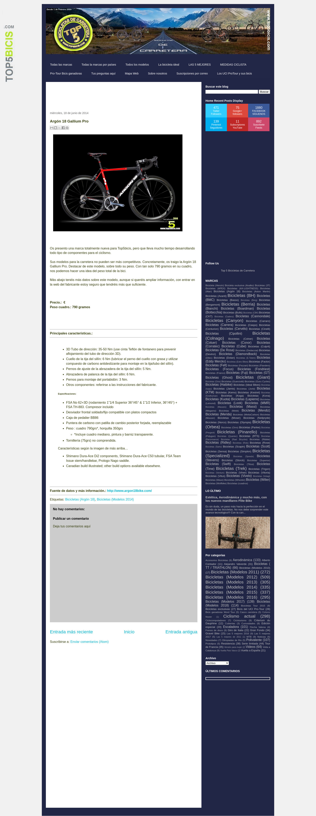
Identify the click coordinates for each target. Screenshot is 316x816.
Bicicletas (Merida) (218, 414)
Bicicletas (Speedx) (243, 456)
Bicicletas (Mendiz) (256, 410)
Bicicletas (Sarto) (213, 447)
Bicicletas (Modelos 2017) (225, 601)
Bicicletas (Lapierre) (245, 399)
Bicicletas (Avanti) (215, 295)
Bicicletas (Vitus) (215, 476)
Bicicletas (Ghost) (219, 377)
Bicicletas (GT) (259, 372)
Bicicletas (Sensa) (216, 451)
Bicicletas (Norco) (215, 422)
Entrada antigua (181, 631)
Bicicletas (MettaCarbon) (246, 414)
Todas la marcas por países (98, 64)
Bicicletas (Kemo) (226, 392)
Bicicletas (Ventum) (214, 473)
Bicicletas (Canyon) (224, 320)
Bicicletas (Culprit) (259, 346)
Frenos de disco (214, 630)
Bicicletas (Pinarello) (237, 431)
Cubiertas (230, 623)
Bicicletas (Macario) (215, 407)
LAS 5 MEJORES (200, 64)
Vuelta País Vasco (228, 650)
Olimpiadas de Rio (232, 640)
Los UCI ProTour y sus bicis (234, 73)
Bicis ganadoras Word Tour (220, 612)
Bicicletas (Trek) (231, 468)
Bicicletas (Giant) (253, 377)
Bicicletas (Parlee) (249, 427)
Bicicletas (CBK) (250, 313)
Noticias (261, 636)
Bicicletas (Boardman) (237, 308)
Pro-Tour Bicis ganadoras (66, 73)
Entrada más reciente (71, 631)
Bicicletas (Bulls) (232, 312)
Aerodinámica (242, 560)
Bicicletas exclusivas (217, 609)
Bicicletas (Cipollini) (223, 333)
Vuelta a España (250, 650)
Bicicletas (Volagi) (261, 476)
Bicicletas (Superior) (258, 460)
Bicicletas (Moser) (229, 417)
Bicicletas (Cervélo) (234, 328)
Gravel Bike (212, 633)
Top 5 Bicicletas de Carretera (238, 270)
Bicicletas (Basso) (228, 300)
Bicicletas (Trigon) (259, 468)
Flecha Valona (257, 627)
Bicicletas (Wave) (214, 480)
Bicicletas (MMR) (257, 403)
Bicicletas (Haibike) (219, 384)
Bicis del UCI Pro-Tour (250, 609)
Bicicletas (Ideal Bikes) (247, 384)
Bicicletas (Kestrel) (249, 392)
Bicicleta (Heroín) (214, 285)
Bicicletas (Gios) (213, 381)
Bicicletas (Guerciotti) (232, 381)
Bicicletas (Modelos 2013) (231, 582)
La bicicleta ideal (168, 64)
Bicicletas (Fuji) (237, 372)
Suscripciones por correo (192, 73)
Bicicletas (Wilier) (258, 479)
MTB (249, 636)
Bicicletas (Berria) (238, 304)
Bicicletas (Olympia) (239, 422)
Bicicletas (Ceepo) (246, 325)
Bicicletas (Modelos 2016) (231, 597)
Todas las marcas (61, 64)
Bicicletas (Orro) (229, 427)
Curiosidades (248, 623)
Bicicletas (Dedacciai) (246, 350)
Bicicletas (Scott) (258, 446)
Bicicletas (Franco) (215, 373)
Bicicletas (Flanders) (259, 365)
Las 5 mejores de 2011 (229, 637)
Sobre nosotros (157, 73)
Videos (250, 646)
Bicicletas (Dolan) (224, 357)
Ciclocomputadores (215, 620)
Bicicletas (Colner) (240, 338)
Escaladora (231, 626)
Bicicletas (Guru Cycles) (257, 381)
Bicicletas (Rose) (260, 442)
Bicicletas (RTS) (249, 436)
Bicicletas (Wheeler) (234, 480)
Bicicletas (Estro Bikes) (238, 362)
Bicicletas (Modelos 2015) (231, 592)
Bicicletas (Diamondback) (238, 354)
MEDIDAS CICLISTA (233, 64)
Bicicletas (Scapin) (234, 446)
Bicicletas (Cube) (233, 346)
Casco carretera (248, 612)
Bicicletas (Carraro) (258, 321)
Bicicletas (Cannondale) (253, 316)
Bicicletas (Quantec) (227, 436)
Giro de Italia (235, 630)
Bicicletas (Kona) (259, 395)
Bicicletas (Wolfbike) (216, 483)
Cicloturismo (239, 620)
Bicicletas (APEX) (215, 288)
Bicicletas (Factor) (259, 361)
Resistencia (228, 643)
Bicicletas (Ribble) (260, 439)
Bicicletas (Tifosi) (244, 464)
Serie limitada (250, 643)
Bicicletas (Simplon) (239, 451)
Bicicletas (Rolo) (241, 443)
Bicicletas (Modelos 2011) (235, 572)
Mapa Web (131, 73)
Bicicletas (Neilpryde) (256, 417)
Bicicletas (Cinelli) (259, 328)
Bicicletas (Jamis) (224, 388)
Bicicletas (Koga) (232, 395)
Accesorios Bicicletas (216, 560)
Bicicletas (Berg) (249, 300)
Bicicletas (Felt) (216, 365)
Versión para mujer (233, 647)
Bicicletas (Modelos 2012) (231, 577)
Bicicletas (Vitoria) (259, 472)
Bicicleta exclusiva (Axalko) (239, 285)
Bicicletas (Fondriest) (254, 369)
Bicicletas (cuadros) (237, 483)
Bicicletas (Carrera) (219, 325)
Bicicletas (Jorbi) (246, 388)
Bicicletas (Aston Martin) (256, 291)
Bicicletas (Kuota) (217, 399)
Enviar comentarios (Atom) (89, 641)
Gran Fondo (257, 630)
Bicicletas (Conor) (237, 342)
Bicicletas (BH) (241, 295)
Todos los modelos (137, 64)
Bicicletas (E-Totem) (246, 358)
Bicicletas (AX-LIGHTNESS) (242, 288)
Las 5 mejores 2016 (238, 633)
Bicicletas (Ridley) (218, 442)
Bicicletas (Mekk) (229, 410)
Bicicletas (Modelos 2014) (115, 499)
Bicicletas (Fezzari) (238, 365)
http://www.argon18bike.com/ (129, 490)
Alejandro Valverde (235, 564)
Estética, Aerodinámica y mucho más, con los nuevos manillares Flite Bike (236, 498)
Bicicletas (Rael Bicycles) (234, 439)
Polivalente (254, 640)
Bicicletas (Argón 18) (80, 499)
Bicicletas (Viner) (236, 472)
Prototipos (210, 643)
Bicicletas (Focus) (219, 369)
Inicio (129, 631)
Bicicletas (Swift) (218, 464)
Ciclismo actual (239, 616)
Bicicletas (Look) (230, 403)
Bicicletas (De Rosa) (219, 350)
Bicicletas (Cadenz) (224, 316)
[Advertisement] (123, 95)
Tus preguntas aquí (103, 73)
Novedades (211, 640)
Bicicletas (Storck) (233, 460)
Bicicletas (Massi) (243, 406)
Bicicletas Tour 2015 (253, 605)
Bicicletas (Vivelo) (239, 476)
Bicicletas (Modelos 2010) (254, 567)
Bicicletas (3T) (262, 285)
